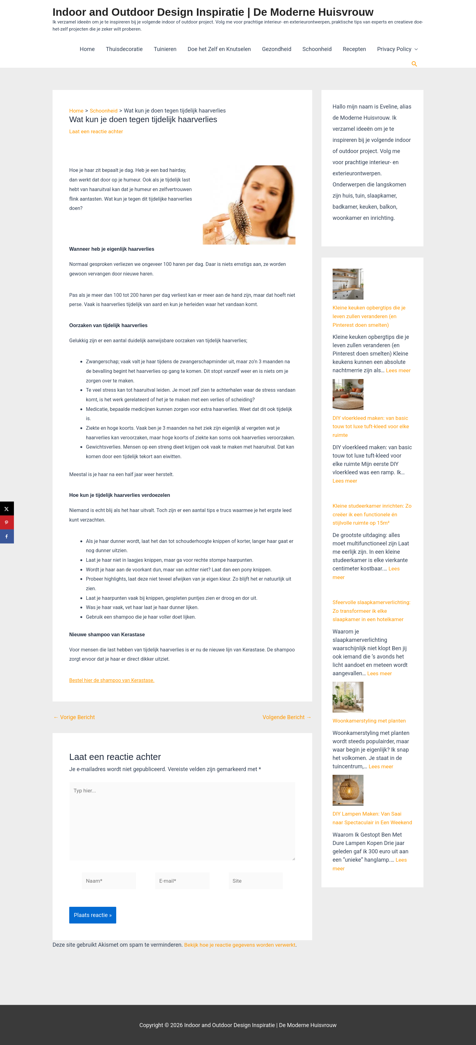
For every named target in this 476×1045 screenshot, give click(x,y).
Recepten (354, 49)
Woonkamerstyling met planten (371, 657)
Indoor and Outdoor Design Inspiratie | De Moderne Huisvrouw (213, 12)
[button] (414, 63)
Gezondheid (276, 49)
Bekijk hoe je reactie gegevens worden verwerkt (242, 949)
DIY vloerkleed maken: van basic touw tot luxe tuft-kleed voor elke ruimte (372, 380)
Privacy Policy (394, 49)
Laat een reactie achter (97, 131)
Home (87, 49)
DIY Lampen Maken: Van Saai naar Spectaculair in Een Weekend (369, 735)
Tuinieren (165, 49)
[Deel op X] (7, 509)
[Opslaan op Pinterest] (7, 523)
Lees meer (399, 347)
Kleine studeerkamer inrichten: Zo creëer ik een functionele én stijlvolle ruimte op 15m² (370, 466)
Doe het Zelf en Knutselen (219, 49)
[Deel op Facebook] (7, 537)
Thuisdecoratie (124, 49)
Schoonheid (317, 49)
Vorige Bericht (74, 717)
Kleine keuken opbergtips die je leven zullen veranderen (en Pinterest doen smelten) (371, 293)
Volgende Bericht (287, 717)
